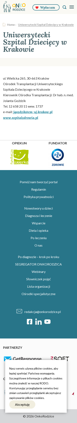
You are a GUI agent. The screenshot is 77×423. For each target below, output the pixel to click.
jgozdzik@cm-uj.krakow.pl (33, 112)
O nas (38, 245)
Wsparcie (38, 223)
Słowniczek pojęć (38, 279)
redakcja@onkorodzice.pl (42, 312)
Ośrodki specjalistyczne (38, 294)
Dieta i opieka (38, 230)
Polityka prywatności (39, 197)
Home (11, 24)
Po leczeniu (39, 238)
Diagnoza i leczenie (38, 216)
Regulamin (38, 189)
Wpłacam (47, 7)
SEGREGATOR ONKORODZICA (38, 264)
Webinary (39, 272)
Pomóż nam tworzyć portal (38, 182)
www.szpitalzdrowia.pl (20, 118)
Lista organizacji (38, 286)
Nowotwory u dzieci (38, 208)
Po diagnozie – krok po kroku (38, 257)
